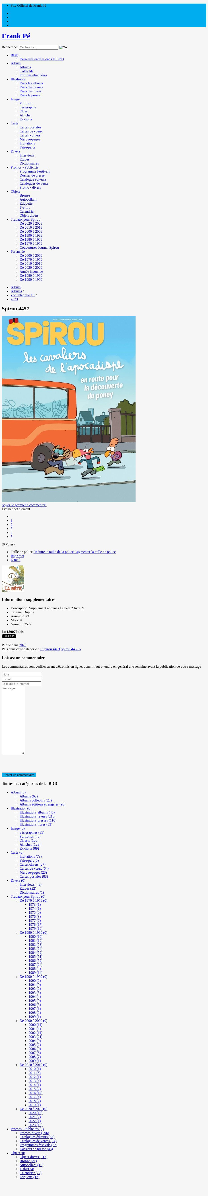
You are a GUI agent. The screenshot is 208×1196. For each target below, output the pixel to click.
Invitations (27, 143)
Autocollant (28, 199)
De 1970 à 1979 (31, 243)
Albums (25, 67)
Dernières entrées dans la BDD (42, 59)
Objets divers (29, 215)
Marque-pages (30, 139)
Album (16, 63)
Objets (15, 191)
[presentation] (36, 777)
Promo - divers (30, 187)
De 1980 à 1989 (31, 239)
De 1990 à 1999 (31, 235)
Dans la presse (30, 95)
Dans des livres (30, 91)
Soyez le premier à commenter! (24, 505)
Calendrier (27, 211)
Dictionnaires (29, 163)
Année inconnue (31, 271)
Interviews (27, 155)
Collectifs (26, 71)
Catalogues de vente (34, 183)
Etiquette (26, 203)
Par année (18, 251)
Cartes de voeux (31, 131)
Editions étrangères (33, 75)
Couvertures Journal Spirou (39, 247)
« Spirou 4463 (50, 649)
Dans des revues (31, 87)
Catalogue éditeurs (33, 179)
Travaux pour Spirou (25, 219)
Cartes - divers (30, 135)
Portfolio (26, 103)
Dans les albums (31, 83)
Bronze (25, 195)
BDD (14, 55)
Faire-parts (27, 147)
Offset (24, 111)
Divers (15, 151)
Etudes (24, 159)
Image (15, 99)
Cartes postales (30, 127)
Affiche (25, 115)
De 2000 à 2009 (31, 231)
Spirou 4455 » (71, 649)
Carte (15, 123)
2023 (22, 645)
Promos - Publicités (25, 167)
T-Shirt (25, 207)
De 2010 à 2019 (31, 227)
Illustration (18, 79)
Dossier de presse (32, 175)
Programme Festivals (35, 171)
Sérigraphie (28, 107)
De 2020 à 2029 (31, 223)
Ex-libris (26, 119)
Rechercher (10, 47)
